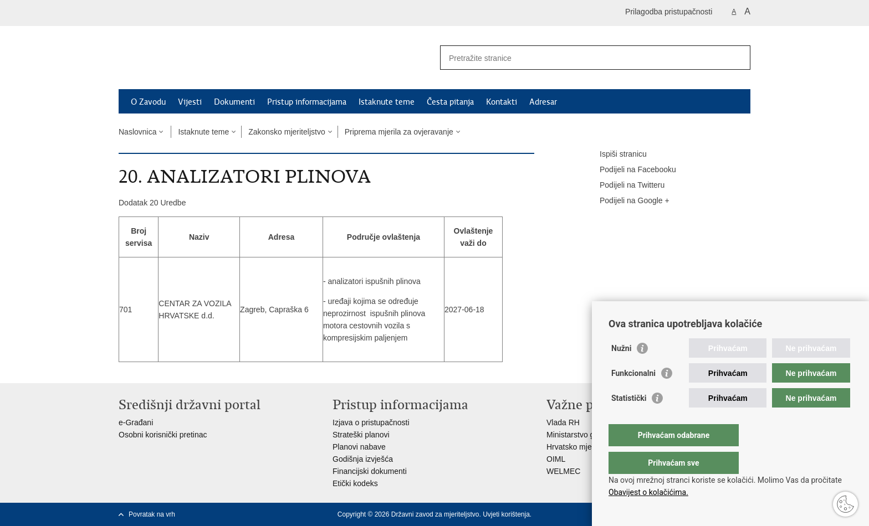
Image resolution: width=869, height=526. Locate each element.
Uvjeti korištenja (506, 514)
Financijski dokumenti (370, 471)
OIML (555, 459)
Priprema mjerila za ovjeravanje (399, 131)
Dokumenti (234, 102)
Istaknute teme (387, 102)
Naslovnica (137, 131)
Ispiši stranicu (615, 154)
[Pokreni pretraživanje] (737, 57)
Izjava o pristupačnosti (371, 422)
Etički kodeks (355, 483)
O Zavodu (148, 102)
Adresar (543, 102)
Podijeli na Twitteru (624, 185)
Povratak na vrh (152, 514)
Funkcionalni (633, 395)
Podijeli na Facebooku (630, 170)
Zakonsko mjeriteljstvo (286, 131)
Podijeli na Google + (626, 201)
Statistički (628, 420)
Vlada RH (563, 422)
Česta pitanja (450, 102)
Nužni (621, 370)
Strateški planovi (361, 434)
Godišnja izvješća (363, 459)
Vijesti (190, 102)
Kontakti (501, 102)
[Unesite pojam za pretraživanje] (583, 58)
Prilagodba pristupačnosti (668, 11)
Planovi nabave (359, 446)
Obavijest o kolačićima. (648, 492)
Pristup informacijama (306, 102)
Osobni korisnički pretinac (163, 434)
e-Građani (136, 422)
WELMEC (563, 471)
